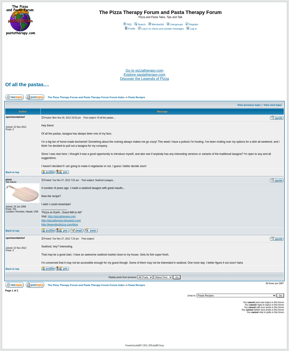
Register (192, 24)
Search (140, 24)
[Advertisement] (144, 51)
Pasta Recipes (136, 97)
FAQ (127, 24)
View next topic (273, 105)
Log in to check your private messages (161, 28)
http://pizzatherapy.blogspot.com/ (61, 220)
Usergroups (175, 24)
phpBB (138, 345)
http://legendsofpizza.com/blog (59, 224)
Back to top (12, 172)
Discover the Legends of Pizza (144, 79)
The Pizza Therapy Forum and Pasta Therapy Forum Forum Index (86, 97)
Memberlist (156, 24)
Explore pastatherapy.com (144, 75)
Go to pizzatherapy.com (144, 70)
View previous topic (249, 105)
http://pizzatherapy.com (62, 216)
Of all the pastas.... (27, 84)
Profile (130, 28)
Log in (191, 28)
